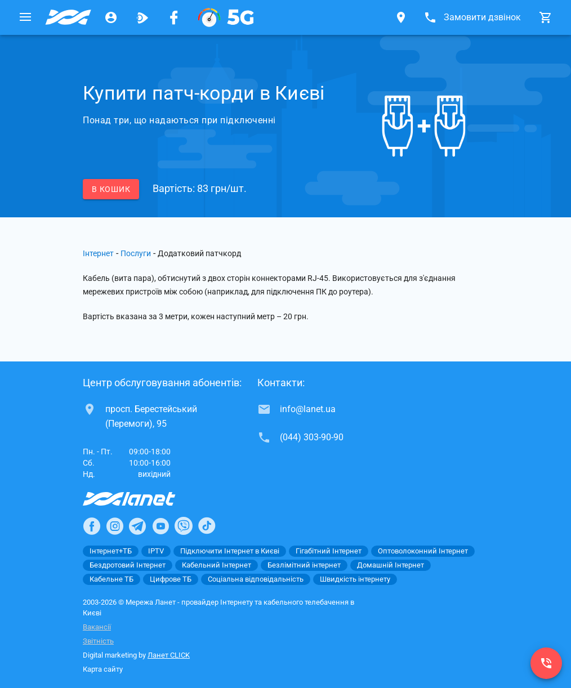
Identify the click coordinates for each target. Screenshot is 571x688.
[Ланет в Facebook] (92, 526)
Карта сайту (103, 669)
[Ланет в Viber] (184, 526)
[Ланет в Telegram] (137, 526)
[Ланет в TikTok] (207, 526)
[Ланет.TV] (142, 17)
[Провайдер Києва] (68, 17)
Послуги (136, 253)
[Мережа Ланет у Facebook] (174, 17)
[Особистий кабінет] (111, 17)
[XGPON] (226, 17)
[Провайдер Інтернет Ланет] (142, 499)
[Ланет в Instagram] (115, 526)
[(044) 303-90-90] (546, 663)
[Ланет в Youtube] (160, 526)
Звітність (98, 641)
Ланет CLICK (169, 655)
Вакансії (97, 627)
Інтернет (98, 253)
